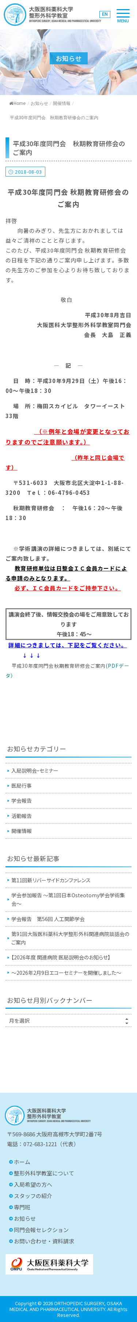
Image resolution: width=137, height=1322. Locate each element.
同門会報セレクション (41, 1230)
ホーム (22, 1162)
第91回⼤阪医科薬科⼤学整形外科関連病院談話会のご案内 (70, 938)
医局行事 (21, 785)
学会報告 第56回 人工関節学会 (48, 919)
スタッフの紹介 (33, 1196)
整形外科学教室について (44, 1173)
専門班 (22, 1207)
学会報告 (21, 800)
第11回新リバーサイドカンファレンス (51, 880)
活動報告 (21, 815)
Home (17, 103)
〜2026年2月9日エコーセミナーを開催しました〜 (66, 972)
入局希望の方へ (33, 1184)
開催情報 (62, 103)
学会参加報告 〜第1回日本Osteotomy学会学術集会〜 (68, 899)
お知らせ (39, 103)
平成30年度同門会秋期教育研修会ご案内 (59, 665)
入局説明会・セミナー (34, 770)
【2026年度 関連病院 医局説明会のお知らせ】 (60, 957)
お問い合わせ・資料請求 (44, 1241)
